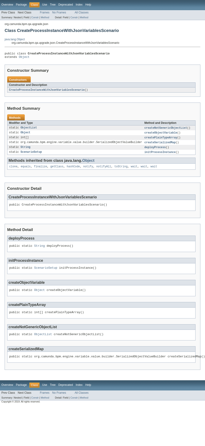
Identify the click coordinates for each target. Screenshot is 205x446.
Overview (7, 4)
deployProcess (155, 150)
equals (26, 170)
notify (88, 170)
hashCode (73, 170)
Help (88, 4)
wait (134, 170)
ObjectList (29, 129)
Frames (44, 12)
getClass (57, 170)
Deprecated (65, 4)
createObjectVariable (160, 135)
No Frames (59, 12)
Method (45, 17)
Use (44, 4)
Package (21, 4)
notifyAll (103, 170)
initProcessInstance (160, 155)
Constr (35, 17)
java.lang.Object (15, 39)
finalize (40, 170)
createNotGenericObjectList (165, 129)
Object (24, 58)
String (26, 150)
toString (121, 170)
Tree (53, 4)
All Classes (82, 12)
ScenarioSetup (31, 155)
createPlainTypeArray (160, 140)
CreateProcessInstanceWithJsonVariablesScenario (47, 91)
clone (13, 170)
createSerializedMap (160, 145)
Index (79, 4)
